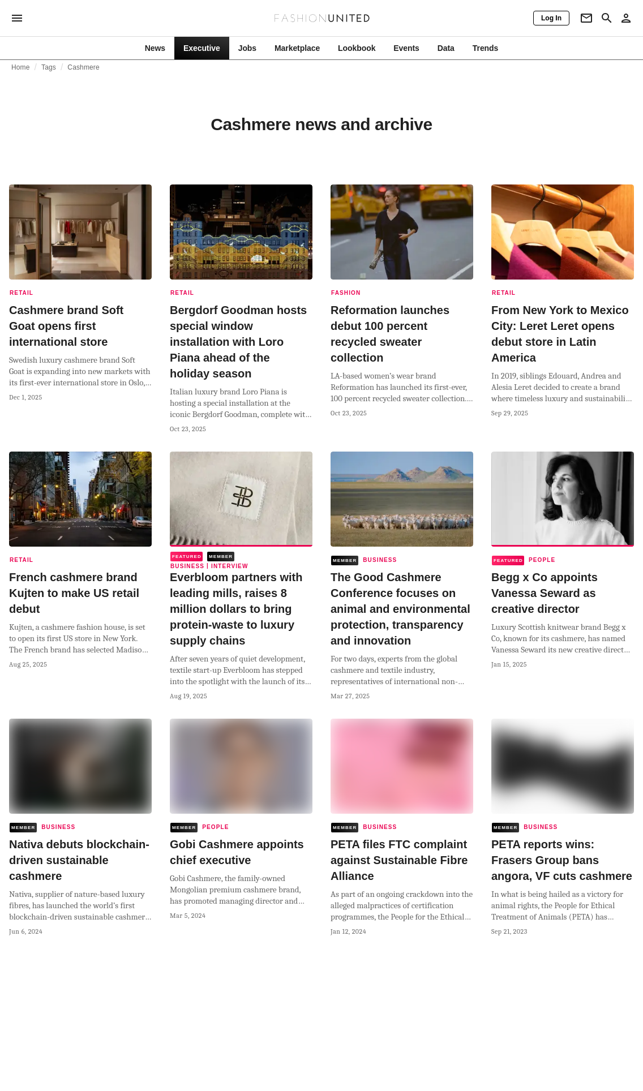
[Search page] (607, 18)
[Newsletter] (586, 18)
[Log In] (551, 18)
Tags (48, 67)
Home (20, 67)
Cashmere (83, 67)
